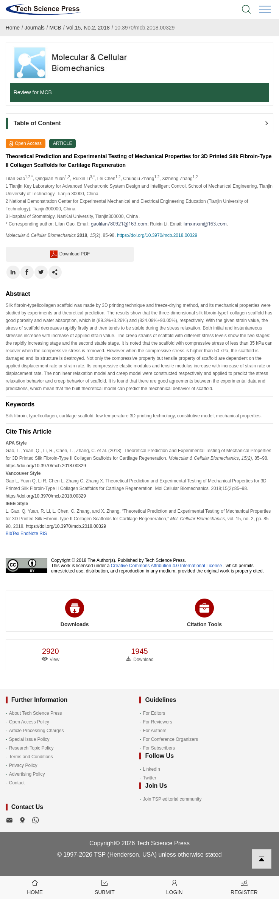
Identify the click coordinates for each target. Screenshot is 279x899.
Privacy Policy (23, 765)
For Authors (154, 730)
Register (244, 886)
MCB (55, 28)
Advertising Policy (27, 774)
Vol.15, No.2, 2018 (87, 28)
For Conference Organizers (170, 739)
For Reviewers (157, 722)
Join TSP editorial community (172, 799)
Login (174, 886)
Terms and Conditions (31, 756)
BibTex (12, 533)
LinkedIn (151, 769)
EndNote (29, 533)
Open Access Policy (29, 722)
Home (13, 28)
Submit (104, 886)
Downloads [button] (75, 613)
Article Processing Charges (36, 730)
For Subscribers (159, 748)
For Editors (154, 713)
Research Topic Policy (31, 748)
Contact (17, 782)
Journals (35, 28)
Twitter (149, 778)
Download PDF (70, 254)
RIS (43, 533)
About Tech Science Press (35, 713)
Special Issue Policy (29, 739)
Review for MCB (33, 92)
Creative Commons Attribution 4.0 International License (166, 565)
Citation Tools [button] (204, 613)
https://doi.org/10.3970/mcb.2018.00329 (157, 235)
